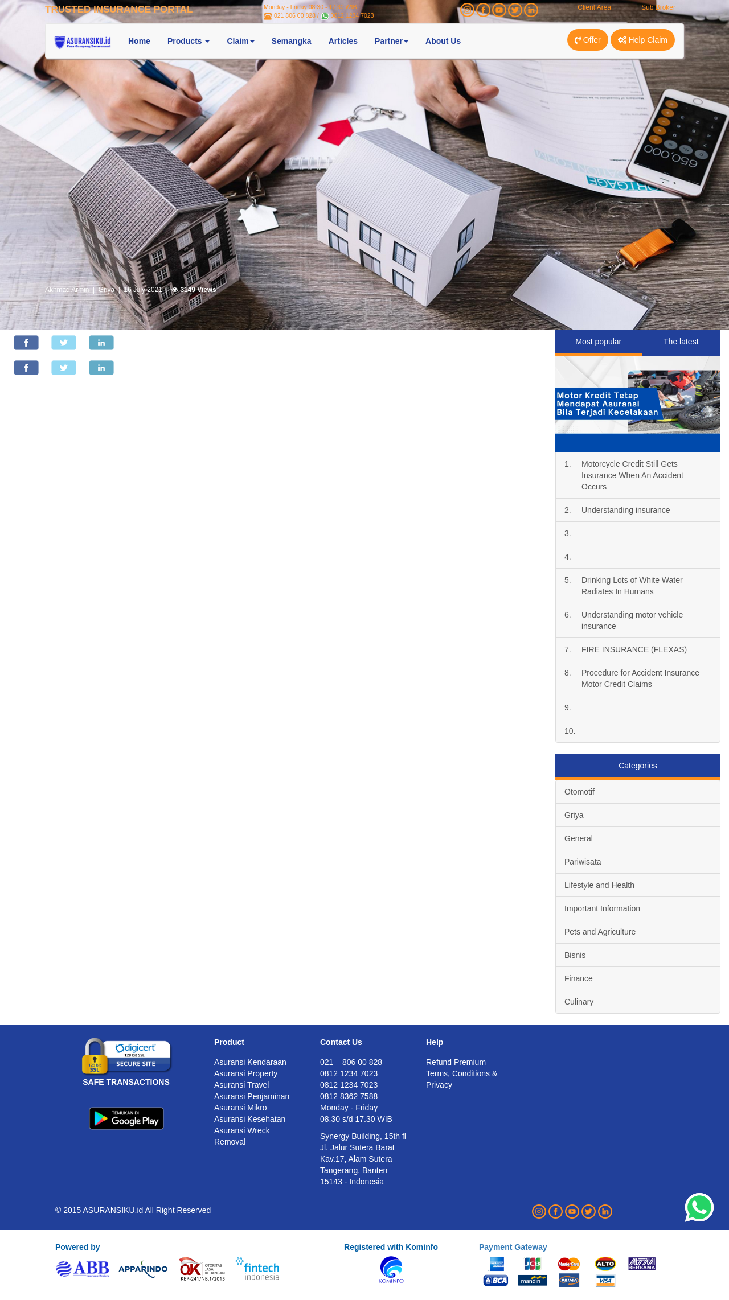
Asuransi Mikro (240, 1107)
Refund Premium (456, 1062)
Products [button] (188, 41)
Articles (343, 41)
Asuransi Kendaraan (250, 1062)
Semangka (292, 41)
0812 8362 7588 (349, 1096)
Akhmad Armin (67, 290)
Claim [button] (240, 41)
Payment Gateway (513, 1247)
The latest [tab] (681, 341)
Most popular (598, 341)
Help (434, 1042)
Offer (588, 39)
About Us (443, 41)
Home (139, 41)
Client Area (594, 7)
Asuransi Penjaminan (251, 1096)
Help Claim (642, 39)
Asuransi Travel (241, 1084)
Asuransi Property (245, 1073)
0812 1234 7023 (352, 15)
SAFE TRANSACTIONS (126, 1082)
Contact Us (341, 1042)
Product (229, 1042)
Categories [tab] (638, 765)
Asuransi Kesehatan (249, 1119)
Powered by (77, 1247)
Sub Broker (658, 7)
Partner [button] (391, 41)
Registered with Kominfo (391, 1247)
